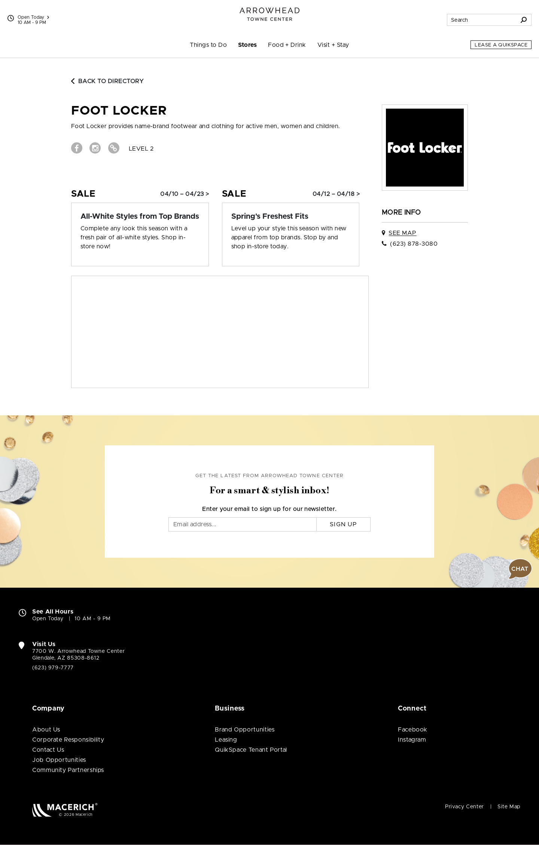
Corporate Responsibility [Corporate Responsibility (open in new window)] (68, 740)
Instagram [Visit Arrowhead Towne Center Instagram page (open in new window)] (412, 740)
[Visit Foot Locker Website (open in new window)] (113, 148)
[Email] (242, 524)
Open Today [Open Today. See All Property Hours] (47, 618)
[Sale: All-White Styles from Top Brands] (140, 216)
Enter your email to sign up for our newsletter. (269, 509)
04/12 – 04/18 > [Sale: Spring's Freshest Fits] (336, 194)
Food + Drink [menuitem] (287, 45)
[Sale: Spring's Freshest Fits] (290, 216)
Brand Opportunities (244, 730)
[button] (520, 569)
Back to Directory (107, 81)
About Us (46, 730)
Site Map (508, 806)
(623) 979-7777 (53, 667)
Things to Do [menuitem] (208, 45)
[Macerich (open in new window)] (65, 809)
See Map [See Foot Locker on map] (402, 233)
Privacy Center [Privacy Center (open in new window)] (464, 806)
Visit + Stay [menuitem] (333, 45)
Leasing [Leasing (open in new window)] (226, 740)
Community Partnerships (68, 770)
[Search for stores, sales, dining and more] (482, 20)
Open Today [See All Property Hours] (33, 17)
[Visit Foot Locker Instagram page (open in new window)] (95, 148)
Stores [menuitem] (247, 45)
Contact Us (48, 750)
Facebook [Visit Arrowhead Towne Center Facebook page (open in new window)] (412, 730)
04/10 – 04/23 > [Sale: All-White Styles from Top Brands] (184, 194)
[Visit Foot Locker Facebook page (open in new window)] (76, 148)
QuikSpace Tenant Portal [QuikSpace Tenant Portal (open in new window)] (251, 750)
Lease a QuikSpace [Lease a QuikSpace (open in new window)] (501, 45)
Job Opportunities (59, 760)
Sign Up (343, 524)
